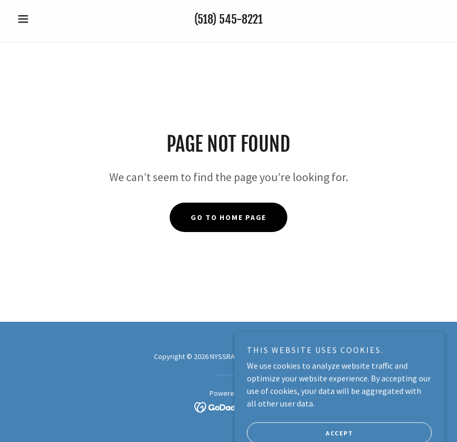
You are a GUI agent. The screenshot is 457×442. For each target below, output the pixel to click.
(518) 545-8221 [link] (228, 19)
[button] (45, 18)
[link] (228, 406)
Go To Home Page (228, 217)
